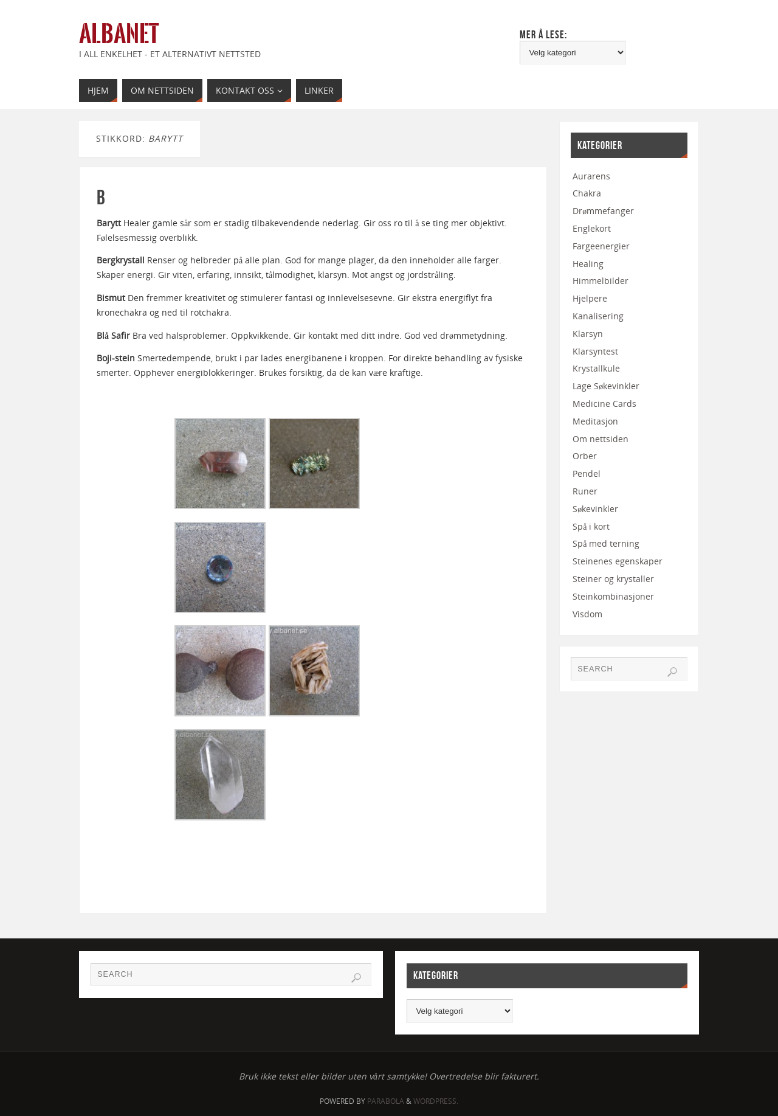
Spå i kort (591, 526)
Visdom (587, 614)
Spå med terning (606, 543)
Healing (588, 263)
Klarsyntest (595, 351)
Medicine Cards (604, 403)
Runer (585, 491)
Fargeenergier (601, 246)
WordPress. (435, 1101)
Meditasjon (595, 421)
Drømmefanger (603, 211)
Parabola (385, 1101)
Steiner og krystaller (613, 578)
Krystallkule (596, 368)
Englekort (592, 228)
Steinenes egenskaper (618, 561)
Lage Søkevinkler (606, 386)
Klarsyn (588, 333)
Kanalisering (598, 316)
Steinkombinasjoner (613, 596)
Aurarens (591, 176)
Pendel (587, 473)
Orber (585, 456)
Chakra (587, 193)
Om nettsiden (600, 439)
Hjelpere (590, 298)
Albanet (119, 34)
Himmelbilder (600, 280)
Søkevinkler (595, 509)
